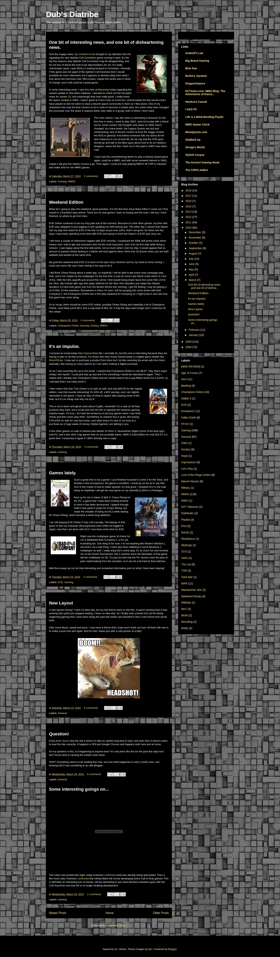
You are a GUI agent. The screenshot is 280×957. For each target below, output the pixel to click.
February (194, 329)
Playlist (185, 519)
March (193, 280)
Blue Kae (191, 68)
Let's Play (187, 468)
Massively (103, 89)
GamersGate (91, 353)
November (195, 237)
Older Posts (161, 913)
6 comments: (94, 774)
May (191, 269)
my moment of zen (84, 54)
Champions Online (68, 325)
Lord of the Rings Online (196, 474)
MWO (184, 500)
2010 (189, 227)
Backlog (186, 385)
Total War (187, 577)
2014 (189, 206)
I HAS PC (191, 109)
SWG (184, 558)
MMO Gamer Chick (197, 124)
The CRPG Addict (196, 170)
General (62, 713)
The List (186, 564)
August (193, 253)
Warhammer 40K (191, 589)
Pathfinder (187, 513)
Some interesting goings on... (79, 789)
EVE (60, 582)
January (194, 335)
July (191, 258)
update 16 (65, 96)
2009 (189, 341)
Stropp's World (195, 147)
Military (185, 487)
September (196, 248)
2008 (189, 347)
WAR (184, 583)
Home (110, 913)
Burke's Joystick (196, 75)
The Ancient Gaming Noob (202, 162)
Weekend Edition (66, 202)
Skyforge (186, 545)
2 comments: (91, 176)
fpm (150, 949)
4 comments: (92, 446)
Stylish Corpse (194, 154)
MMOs (71, 181)
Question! (59, 734)
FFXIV (185, 423)
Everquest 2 (188, 411)
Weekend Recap (191, 596)
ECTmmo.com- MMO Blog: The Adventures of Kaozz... (205, 92)
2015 (189, 201)
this (87, 89)
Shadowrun (188, 538)
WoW (184, 615)
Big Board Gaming (197, 60)
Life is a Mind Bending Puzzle (204, 116)
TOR (184, 570)
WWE (184, 628)
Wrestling (186, 621)
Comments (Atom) (116, 925)
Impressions (188, 462)
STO (184, 551)
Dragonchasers (195, 83)
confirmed (110, 875)
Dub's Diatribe (72, 14)
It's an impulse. (64, 346)
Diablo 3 (186, 398)
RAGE (185, 532)
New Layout (61, 603)
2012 (189, 216)
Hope (184, 455)
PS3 (183, 526)
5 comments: (91, 707)
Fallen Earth (188, 417)
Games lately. (62, 472)
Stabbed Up (192, 139)
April (192, 274)
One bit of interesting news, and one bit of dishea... (204, 286)
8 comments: (88, 320)
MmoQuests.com (196, 132)
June (192, 264)
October (194, 242)
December (195, 232)
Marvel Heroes (190, 481)
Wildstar (186, 602)
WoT (184, 609)
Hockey (94, 325)
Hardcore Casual (196, 101)
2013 (189, 211)
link (129, 54)
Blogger (172, 949)
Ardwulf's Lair (194, 53)
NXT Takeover (189, 506)
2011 (189, 222)
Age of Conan (189, 373)
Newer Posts (57, 913)
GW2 (184, 443)
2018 (189, 190)
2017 (189, 195)
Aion (184, 379)
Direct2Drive (56, 360)
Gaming (62, 181)
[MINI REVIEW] (190, 366)
